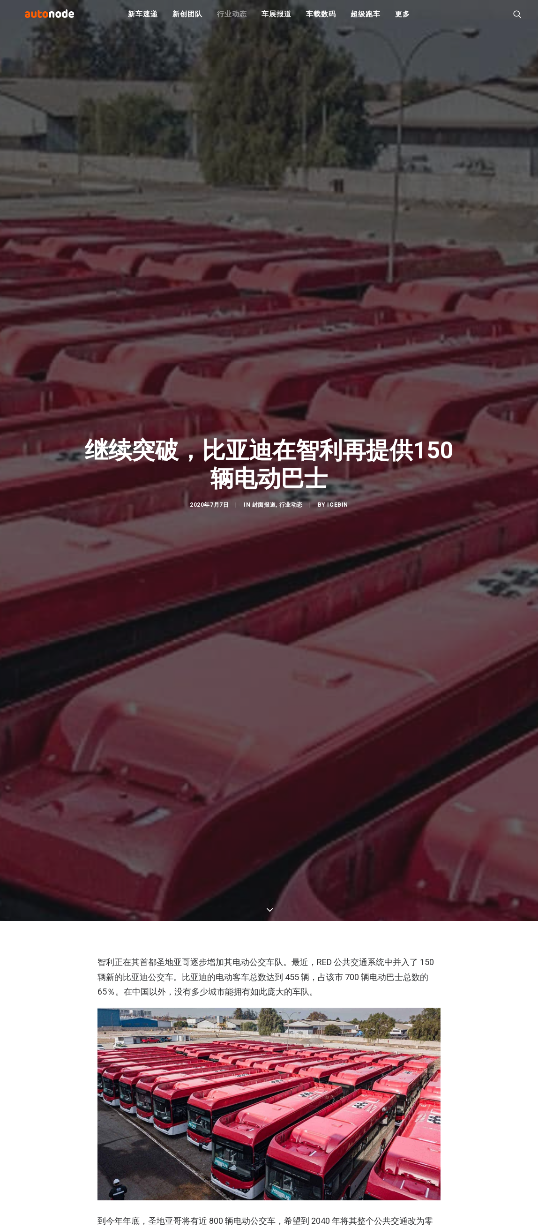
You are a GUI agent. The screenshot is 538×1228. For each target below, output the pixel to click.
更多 (402, 19)
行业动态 (232, 19)
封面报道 (264, 511)
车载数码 (321, 19)
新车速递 (142, 19)
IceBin (337, 511)
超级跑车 (365, 19)
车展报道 (276, 19)
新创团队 (187, 19)
